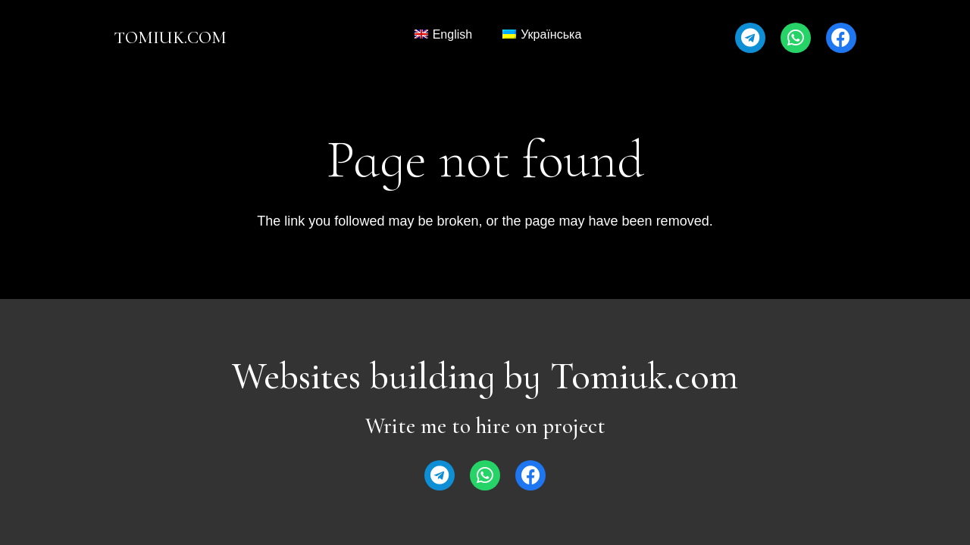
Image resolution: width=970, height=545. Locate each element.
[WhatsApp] (796, 38)
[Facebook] (841, 38)
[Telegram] (750, 38)
